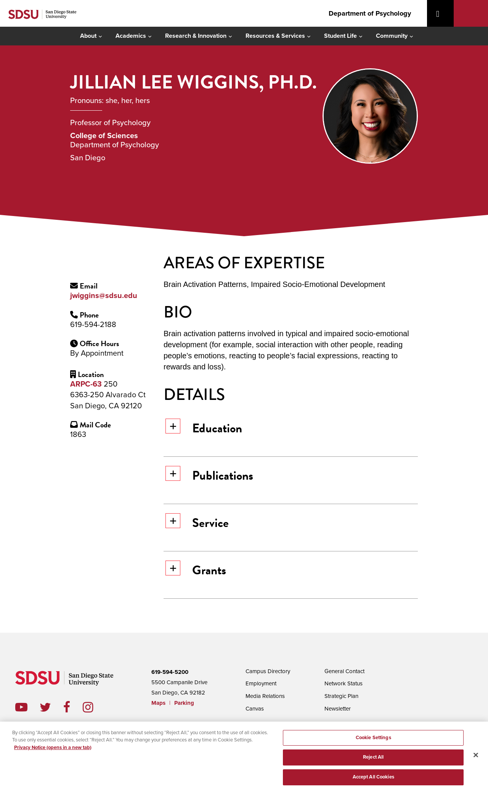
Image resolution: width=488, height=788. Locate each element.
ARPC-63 (86, 384)
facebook (73, 707)
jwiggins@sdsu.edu (103, 295)
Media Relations (265, 694)
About (88, 36)
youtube (21, 707)
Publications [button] (209, 475)
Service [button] (197, 522)
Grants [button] (195, 570)
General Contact (344, 670)
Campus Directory (268, 670)
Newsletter (337, 707)
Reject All (373, 762)
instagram (94, 707)
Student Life (340, 36)
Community (392, 36)
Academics (131, 36)
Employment (261, 682)
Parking (184, 702)
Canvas (255, 707)
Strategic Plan (341, 694)
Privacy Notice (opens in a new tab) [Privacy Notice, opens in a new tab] (53, 751)
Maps (158, 702)
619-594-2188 (93, 324)
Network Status (343, 682)
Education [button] (203, 428)
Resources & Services (275, 36)
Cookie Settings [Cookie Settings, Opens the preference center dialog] (373, 743)
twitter (51, 707)
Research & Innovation (195, 36)
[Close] (475, 761)
